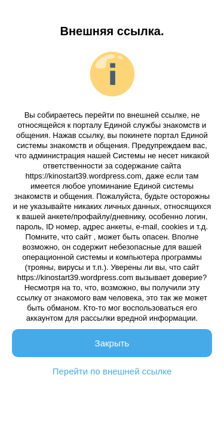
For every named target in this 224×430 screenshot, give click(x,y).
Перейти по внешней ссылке (112, 371)
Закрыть (112, 343)
